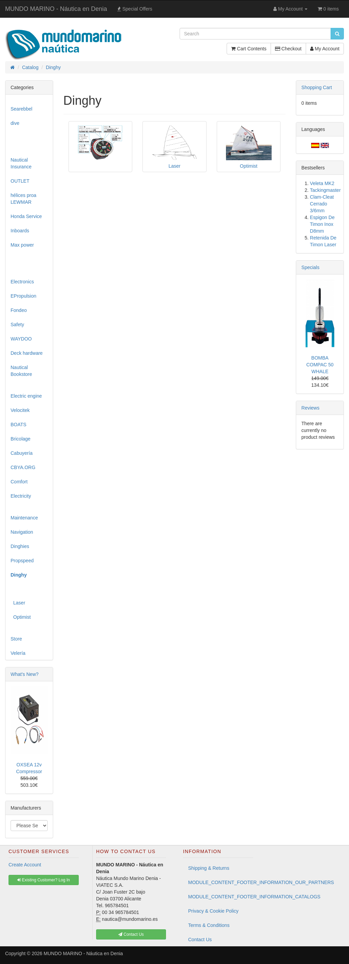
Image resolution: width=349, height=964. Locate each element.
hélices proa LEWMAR (23, 199)
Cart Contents (248, 48)
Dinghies (20, 546)
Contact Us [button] (131, 934)
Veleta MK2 (322, 183)
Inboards (20, 230)
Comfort (19, 481)
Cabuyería (22, 453)
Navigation (22, 532)
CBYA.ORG (23, 467)
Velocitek (20, 410)
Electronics (22, 281)
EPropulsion (23, 296)
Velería (18, 653)
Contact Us (200, 939)
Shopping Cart (316, 87)
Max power (22, 245)
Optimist (21, 617)
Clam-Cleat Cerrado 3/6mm (322, 203)
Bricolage (20, 439)
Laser (18, 602)
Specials (310, 267)
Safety (17, 324)
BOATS (18, 424)
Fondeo (19, 310)
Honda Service (26, 216)
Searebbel (21, 109)
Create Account (25, 864)
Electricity (21, 496)
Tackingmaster (325, 190)
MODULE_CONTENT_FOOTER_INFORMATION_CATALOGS (220, 896)
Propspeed (22, 560)
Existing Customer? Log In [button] (43, 880)
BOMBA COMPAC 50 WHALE (320, 364)
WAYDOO (21, 339)
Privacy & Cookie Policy (213, 911)
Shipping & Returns (208, 868)
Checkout (288, 48)
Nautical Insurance (21, 163)
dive (15, 123)
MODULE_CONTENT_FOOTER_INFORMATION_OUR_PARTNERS (220, 882)
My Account (324, 48)
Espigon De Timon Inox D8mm (322, 224)
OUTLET (20, 181)
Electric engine (26, 396)
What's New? (25, 674)
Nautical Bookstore (21, 371)
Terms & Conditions (208, 925)
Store (16, 639)
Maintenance (24, 517)
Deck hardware (27, 353)
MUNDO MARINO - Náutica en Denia (56, 8)
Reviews (310, 408)
